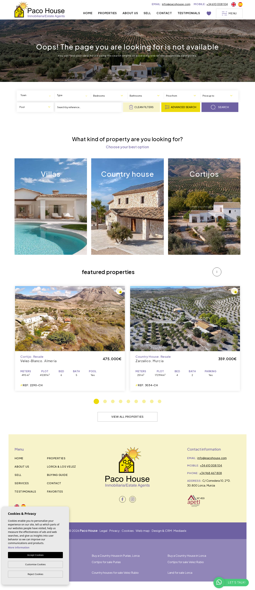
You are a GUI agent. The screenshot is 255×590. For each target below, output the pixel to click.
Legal (103, 531)
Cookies (128, 531)
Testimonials (189, 13)
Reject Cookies (35, 574)
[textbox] (28, 95)
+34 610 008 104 (217, 4)
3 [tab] (113, 401)
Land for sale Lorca (180, 572)
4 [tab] (120, 401)
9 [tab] (159, 401)
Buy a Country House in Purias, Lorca (116, 555)
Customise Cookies (35, 564)
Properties (107, 13)
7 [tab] (144, 401)
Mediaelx (179, 531)
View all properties (127, 416)
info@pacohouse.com (176, 4)
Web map (143, 531)
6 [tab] (136, 401)
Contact (164, 13)
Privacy (114, 531)
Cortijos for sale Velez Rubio (186, 562)
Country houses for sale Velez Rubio (115, 572)
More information (18, 547)
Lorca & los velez (61, 466)
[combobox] (36, 95)
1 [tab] (96, 401)
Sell (147, 13)
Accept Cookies (35, 555)
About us (130, 13)
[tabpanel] (185, 338)
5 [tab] (128, 401)
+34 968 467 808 (210, 473)
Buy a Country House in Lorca (187, 555)
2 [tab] (105, 401)
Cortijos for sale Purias (106, 562)
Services (22, 483)
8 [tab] (152, 401)
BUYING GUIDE (57, 474)
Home (87, 13)
